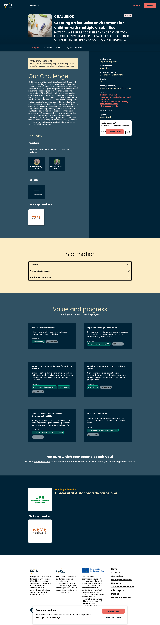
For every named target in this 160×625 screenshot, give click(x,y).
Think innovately (38, 342)
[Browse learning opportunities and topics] (34, 5)
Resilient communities (109, 95)
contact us (115, 131)
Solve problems (64, 387)
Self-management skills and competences (103, 430)
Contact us (117, 576)
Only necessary (113, 618)
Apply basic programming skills (99, 344)
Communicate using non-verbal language (48, 432)
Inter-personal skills (109, 104)
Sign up (150, 5)
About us (115, 572)
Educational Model (121, 597)
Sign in (136, 5)
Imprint (115, 594)
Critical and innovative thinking (114, 101)
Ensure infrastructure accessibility (44, 387)
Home (114, 569)
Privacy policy (118, 590)
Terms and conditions (122, 586)
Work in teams (93, 387)
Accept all (113, 611)
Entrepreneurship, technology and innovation (115, 98)
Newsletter (116, 583)
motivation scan (42, 461)
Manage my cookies (121, 579)
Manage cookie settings (47, 617)
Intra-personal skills (109, 106)
